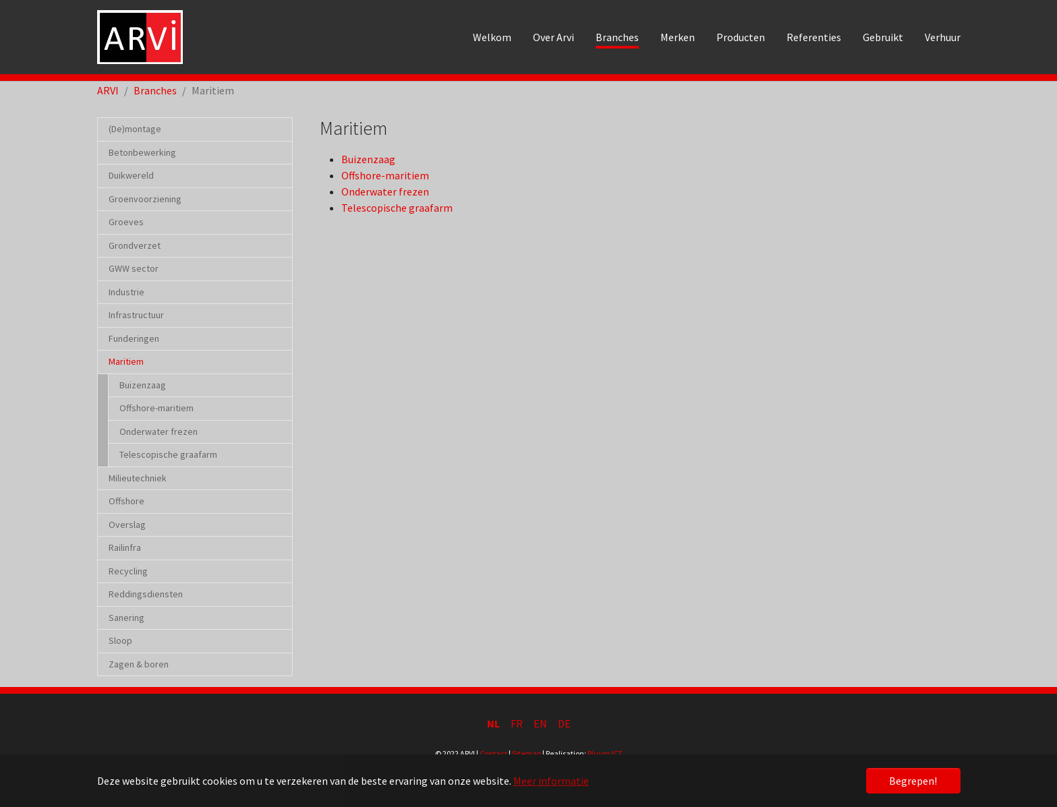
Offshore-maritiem (385, 175)
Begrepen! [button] (913, 780)
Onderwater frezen (385, 191)
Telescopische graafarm (397, 207)
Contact (493, 753)
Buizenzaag (368, 159)
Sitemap (526, 753)
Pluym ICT (605, 753)
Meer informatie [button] (551, 780)
